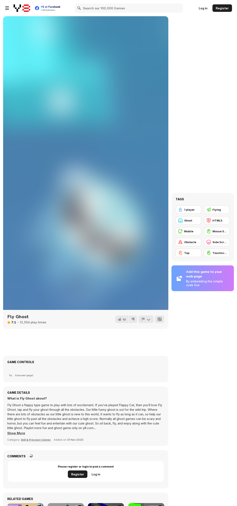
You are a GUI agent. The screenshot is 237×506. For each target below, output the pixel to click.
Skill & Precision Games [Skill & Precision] (36, 439)
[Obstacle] (188, 242)
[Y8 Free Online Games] (21, 8)
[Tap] (188, 253)
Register (222, 8)
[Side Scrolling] (217, 242)
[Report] (146, 319)
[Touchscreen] (217, 253)
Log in (203, 8)
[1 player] (188, 209)
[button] (16, 433)
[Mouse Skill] (217, 231)
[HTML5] (217, 220)
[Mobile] (188, 231)
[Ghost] (188, 220)
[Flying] (217, 209)
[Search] (79, 8)
